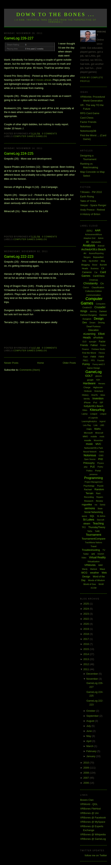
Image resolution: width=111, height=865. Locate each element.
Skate (100, 509)
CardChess (99, 276)
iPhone (87, 402)
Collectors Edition (93, 291)
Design (99, 318)
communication (93, 295)
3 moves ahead (42, 79)
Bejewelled (98, 257)
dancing (93, 311)
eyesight (92, 342)
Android (101, 246)
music (89, 443)
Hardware (89, 383)
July (89, 725)
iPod (95, 403)
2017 (86, 639)
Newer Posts (11, 362)
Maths (97, 429)
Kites (85, 410)
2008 (86, 772)
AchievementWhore (93, 234)
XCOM (93, 588)
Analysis (89, 245)
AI (87, 241)
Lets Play (87, 425)
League (93, 414)
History (85, 395)
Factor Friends (88, 122)
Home (40, 362)
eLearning (89, 333)
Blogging (85, 265)
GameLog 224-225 (19, 153)
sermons (89, 508)
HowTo (94, 395)
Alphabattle (96, 242)
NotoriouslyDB (88, 130)
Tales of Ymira (88, 201)
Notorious (85, 126)
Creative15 (87, 307)
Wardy (85, 569)
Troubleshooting (91, 549)
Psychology (88, 486)
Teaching (98, 523)
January (91, 756)
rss (96, 505)
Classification (98, 287)
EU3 (84, 342)
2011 (86, 669)
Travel (93, 546)
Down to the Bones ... (55, 14)
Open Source (90, 459)
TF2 (84, 527)
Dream (92, 323)
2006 (86, 782)
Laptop (85, 414)
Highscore (98, 387)
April (89, 741)
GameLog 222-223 (19, 257)
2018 (86, 633)
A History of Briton (90, 214)
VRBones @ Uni (89, 813)
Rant (98, 493)
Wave (102, 569)
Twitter (86, 554)
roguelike (87, 504)
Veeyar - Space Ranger (93, 205)
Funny (86, 364)
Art (84, 253)
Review (99, 501)
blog (103, 261)
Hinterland (98, 391)
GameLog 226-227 (19, 38)
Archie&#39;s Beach (93, 249)
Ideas (102, 395)
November (92, 678)
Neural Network (89, 452)
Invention (97, 398)
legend (102, 421)
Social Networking (93, 512)
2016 (86, 644)
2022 (86, 618)
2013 (86, 659)
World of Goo (89, 584)
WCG (84, 572)
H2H (98, 380)
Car (95, 272)
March (90, 746)
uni (93, 553)
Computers (100, 304)
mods (102, 437)
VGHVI (100, 554)
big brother (93, 261)
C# (102, 268)
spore (84, 516)
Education (93, 330)
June (89, 731)
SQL (92, 516)
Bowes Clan (87, 799)
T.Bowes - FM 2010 (91, 192)
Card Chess (87, 117)
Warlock (93, 569)
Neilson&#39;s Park (93, 448)
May (89, 736)
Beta (84, 261)
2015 (86, 649)
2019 (86, 628)
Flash (85, 357)
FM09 (101, 357)
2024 (86, 608)
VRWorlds (90, 565)
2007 (86, 777)
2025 (86, 603)
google (90, 380)
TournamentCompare (93, 538)
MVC (98, 443)
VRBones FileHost (90, 808)
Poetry (100, 467)
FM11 (85, 360)
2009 (86, 767)
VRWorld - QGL (89, 804)
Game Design (93, 368)
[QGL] (89, 230)
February (91, 751)
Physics (100, 463)
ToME (97, 531)
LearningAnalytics (89, 421)
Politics (89, 471)
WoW (101, 584)
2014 (86, 654)
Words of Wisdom (96, 580)
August (90, 720)
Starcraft (100, 520)
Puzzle (100, 486)
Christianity (90, 283)
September (92, 715)
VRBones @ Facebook (93, 817)
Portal (98, 470)
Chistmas (93, 280)
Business (95, 268)
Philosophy (89, 463)
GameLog (41, 136)
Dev (85, 322)
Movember (98, 440)
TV (103, 550)
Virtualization (93, 561)
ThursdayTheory (96, 527)
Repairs (99, 497)
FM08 (93, 357)
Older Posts (69, 362)
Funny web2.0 (99, 364)
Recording (89, 497)
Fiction (103, 345)
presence (93, 474)
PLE (92, 466)
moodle (87, 440)
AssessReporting (96, 253)
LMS (102, 425)
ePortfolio (98, 337)
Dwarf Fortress (94, 326)
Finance (85, 349)
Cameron (87, 272)
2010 (86, 762)
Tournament (93, 534)
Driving (101, 322)
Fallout (94, 345)
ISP (101, 402)
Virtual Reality (97, 557)
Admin (100, 238)
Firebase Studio (98, 349)
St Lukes (88, 519)
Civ (102, 283)
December (92, 673)
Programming (93, 478)
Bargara (87, 257)
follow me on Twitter (96, 855)
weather (94, 572)
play (85, 467)
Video (83, 558)
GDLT (89, 375)
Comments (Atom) (30, 369)
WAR (100, 565)
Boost (94, 265)
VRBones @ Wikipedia (93, 834)
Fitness (102, 353)
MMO (85, 436)
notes (101, 452)
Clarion (86, 287)
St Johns (101, 516)
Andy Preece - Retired (92, 209)
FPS (93, 360)
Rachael (88, 489)
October (91, 710)
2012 (86, 664)
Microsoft (88, 433)
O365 (101, 456)
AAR (98, 230)
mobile (94, 436)
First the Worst (89, 353)
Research (88, 501)
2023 (86, 613)
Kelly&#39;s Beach (93, 406)
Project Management (93, 482)
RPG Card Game (89, 113)
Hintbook (87, 391)
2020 (86, 623)
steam (86, 523)
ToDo (89, 531)
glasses (98, 376)
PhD (100, 459)
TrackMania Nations (93, 542)
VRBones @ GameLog (93, 838)
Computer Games (24, 136)
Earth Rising (87, 196)
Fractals (100, 360)
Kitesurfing (97, 409)
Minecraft (99, 433)
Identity (86, 399)
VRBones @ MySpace (92, 821)
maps (89, 429)
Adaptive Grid (90, 238)
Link (95, 425)
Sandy (102, 505)
